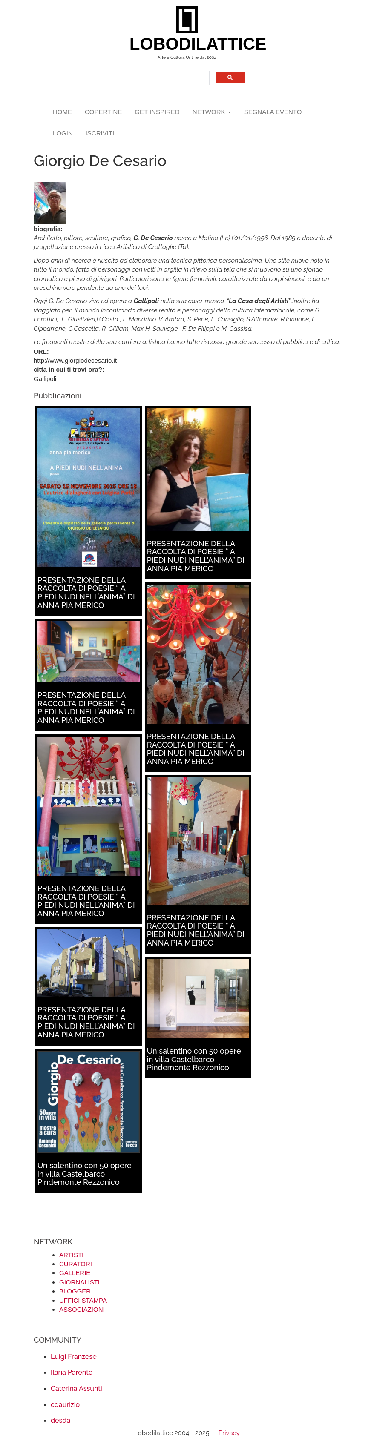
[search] (168, 78)
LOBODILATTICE (190, 43)
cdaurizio (65, 1405)
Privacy (229, 1433)
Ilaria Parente (71, 1372)
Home (62, 111)
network (212, 111)
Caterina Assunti (76, 1388)
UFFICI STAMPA (83, 1300)
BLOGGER (75, 1291)
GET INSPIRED (157, 111)
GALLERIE (74, 1272)
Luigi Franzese (74, 1357)
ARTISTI (71, 1254)
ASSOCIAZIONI (82, 1309)
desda (60, 1420)
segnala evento (273, 111)
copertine (103, 111)
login (63, 133)
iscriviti (100, 133)
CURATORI (75, 1263)
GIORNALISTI (79, 1282)
